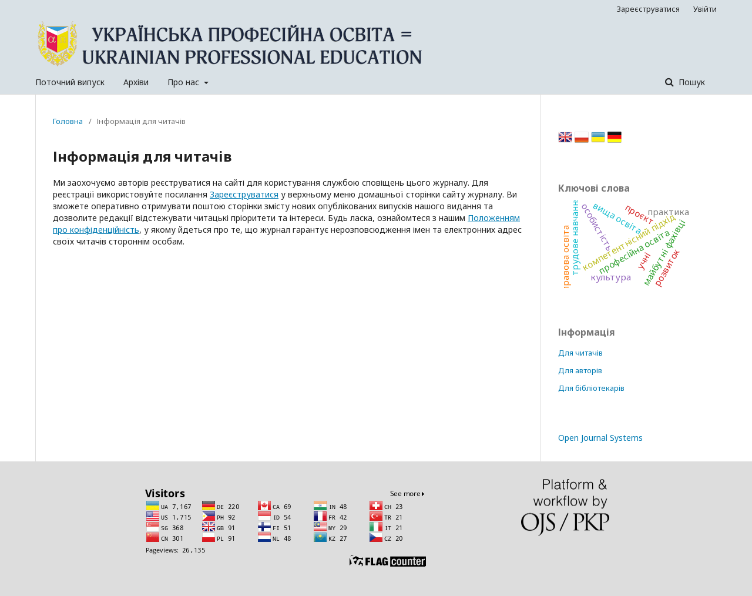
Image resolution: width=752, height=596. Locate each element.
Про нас (184, 82)
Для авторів (580, 370)
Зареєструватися (648, 9)
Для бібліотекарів (591, 388)
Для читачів (580, 352)
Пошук (690, 82)
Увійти (705, 9)
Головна (68, 121)
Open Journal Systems (600, 437)
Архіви (136, 82)
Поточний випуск (70, 82)
